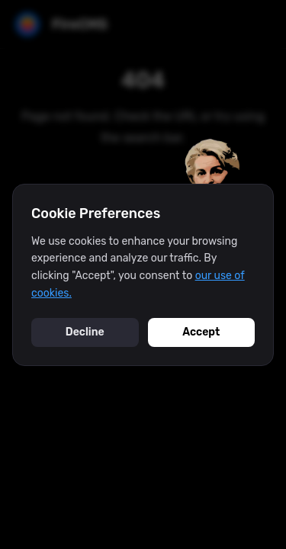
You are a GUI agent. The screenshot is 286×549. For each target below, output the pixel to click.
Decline (85, 332)
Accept (201, 332)
